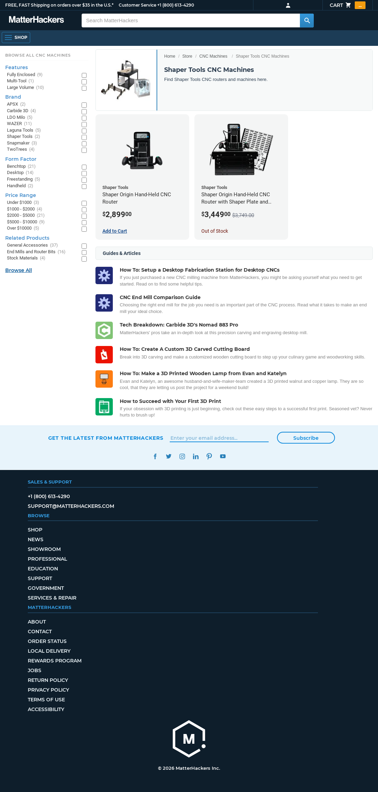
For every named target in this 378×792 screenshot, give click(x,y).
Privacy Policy (48, 690)
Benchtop (21, 166)
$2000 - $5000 (26, 215)
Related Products (27, 238)
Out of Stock (214, 231)
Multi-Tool (20, 81)
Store (187, 56)
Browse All (18, 270)
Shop (35, 530)
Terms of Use (46, 699)
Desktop (20, 173)
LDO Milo (20, 117)
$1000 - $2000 (24, 209)
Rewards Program (55, 661)
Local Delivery (49, 651)
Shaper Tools (23, 136)
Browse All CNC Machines (38, 55)
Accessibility (46, 709)
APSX (16, 104)
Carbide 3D (21, 111)
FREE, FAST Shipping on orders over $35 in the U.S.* (59, 5)
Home (169, 56)
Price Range (20, 195)
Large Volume (25, 87)
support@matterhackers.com (71, 506)
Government (46, 588)
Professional (47, 559)
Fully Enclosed (25, 75)
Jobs (34, 670)
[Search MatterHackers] (307, 20)
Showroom (44, 549)
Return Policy (48, 680)
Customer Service (137, 5)
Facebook (155, 456)
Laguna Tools (24, 130)
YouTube (223, 456)
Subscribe (306, 438)
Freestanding (23, 179)
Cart (348, 5)
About (37, 622)
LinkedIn (196, 456)
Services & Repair (52, 598)
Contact (40, 631)
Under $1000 (23, 202)
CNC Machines (213, 56)
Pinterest (209, 456)
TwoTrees (21, 149)
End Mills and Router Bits (36, 252)
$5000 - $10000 (26, 222)
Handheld (20, 186)
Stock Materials (26, 258)
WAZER (19, 124)
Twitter (169, 456)
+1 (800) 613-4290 (175, 5)
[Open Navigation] (16, 37)
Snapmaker (22, 143)
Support (40, 578)
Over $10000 (23, 228)
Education (43, 569)
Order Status (47, 641)
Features (16, 67)
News (35, 539)
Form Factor (20, 159)
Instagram (182, 456)
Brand (13, 97)
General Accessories (32, 245)
